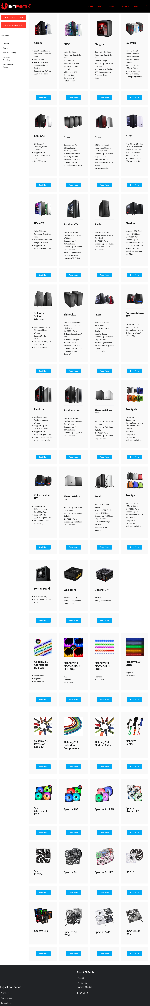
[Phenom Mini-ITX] (73, 472)
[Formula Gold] (43, 565)
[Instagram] (84, 993)
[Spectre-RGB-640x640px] (73, 785)
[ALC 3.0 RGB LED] (43, 638)
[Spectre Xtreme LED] (135, 785)
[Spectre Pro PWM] (73, 907)
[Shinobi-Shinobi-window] (43, 290)
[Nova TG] (43, 200)
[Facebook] (77, 993)
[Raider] (104, 200)
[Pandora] (43, 386)
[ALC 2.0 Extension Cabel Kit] (43, 717)
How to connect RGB (14, 17)
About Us (81, 978)
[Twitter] (81, 993)
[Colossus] (135, 19)
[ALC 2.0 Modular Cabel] (104, 717)
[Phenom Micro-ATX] (104, 386)
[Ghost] (73, 112)
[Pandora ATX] (73, 200)
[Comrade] (43, 112)
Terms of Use (6, 998)
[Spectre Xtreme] (43, 847)
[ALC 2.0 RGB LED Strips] (73, 638)
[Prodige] (135, 472)
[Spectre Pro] (73, 847)
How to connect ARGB (14, 25)
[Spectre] (135, 847)
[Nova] (135, 112)
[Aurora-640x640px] (43, 19)
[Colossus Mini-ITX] (43, 472)
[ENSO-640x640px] (73, 19)
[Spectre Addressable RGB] (43, 785)
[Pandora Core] (73, 386)
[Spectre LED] (43, 907)
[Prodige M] (135, 386)
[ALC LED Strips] (135, 638)
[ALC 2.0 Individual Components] (73, 717)
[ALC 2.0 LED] (104, 638)
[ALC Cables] (135, 717)
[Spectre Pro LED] (104, 847)
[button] (146, 6)
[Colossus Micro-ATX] (135, 290)
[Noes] (104, 112)
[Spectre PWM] (104, 907)
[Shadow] (135, 200)
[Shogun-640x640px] (104, 19)
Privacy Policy (6, 1003)
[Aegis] (104, 290)
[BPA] (104, 565)
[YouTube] (87, 993)
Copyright (5, 992)
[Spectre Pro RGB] (104, 785)
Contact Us (82, 983)
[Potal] (104, 472)
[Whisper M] (73, 565)
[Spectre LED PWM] (135, 907)
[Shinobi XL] (73, 290)
